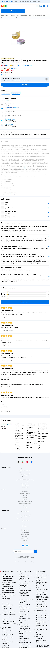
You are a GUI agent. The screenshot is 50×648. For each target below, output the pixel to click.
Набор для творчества (43, 431)
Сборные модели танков (42, 443)
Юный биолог (29, 430)
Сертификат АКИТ (25, 483)
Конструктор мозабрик (17, 442)
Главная (3, 15)
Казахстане (27, 561)
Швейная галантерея (24, 15)
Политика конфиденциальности (25, 479)
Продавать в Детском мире (25, 470)
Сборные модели (18, 444)
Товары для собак (25, 534)
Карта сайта (25, 487)
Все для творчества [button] (6, 424)
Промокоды (25, 476)
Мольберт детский (19, 428)
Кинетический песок (31, 439)
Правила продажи (25, 474)
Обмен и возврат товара (25, 472)
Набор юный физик (42, 436)
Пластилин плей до (30, 440)
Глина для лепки (30, 447)
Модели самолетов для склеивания (42, 440)
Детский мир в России (20, 561)
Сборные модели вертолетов (42, 446)
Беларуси (33, 561)
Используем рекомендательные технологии (25, 558)
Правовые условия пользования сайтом (25, 557)
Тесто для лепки (18, 446)
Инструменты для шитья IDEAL (9, 17)
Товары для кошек (25, 530)
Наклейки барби (30, 437)
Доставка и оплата (25, 468)
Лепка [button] (3, 426)
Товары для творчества (31, 435)
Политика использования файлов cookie (25, 481)
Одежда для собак (25, 538)
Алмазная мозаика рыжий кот (19, 436)
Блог (25, 524)
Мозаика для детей (30, 425)
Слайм (27, 445)
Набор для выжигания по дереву (19, 426)
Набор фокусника (42, 438)
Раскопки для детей (19, 433)
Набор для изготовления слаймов (31, 443)
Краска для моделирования (18, 449)
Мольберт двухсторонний (18, 431)
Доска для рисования (31, 424)
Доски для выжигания (19, 440)
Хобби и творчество (11, 15)
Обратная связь (25, 485)
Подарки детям (41, 449)
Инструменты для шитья (39, 15)
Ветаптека (25, 540)
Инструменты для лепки (42, 424)
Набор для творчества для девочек (43, 429)
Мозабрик (17, 424)
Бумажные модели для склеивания (31, 433)
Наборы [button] (3, 428)
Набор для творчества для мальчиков (43, 434)
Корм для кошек (25, 532)
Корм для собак (25, 536)
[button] (13, 11)
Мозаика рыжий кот (19, 438)
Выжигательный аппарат (30, 428)
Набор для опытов (42, 427)
